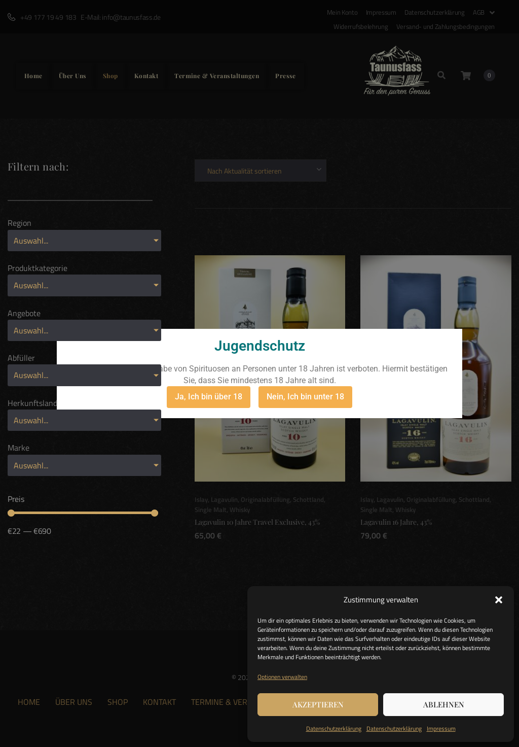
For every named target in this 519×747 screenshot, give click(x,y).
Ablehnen (443, 704)
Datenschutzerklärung (333, 728)
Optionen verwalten (282, 677)
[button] (499, 600)
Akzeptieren (318, 704)
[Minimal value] (83, 513)
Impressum (441, 728)
